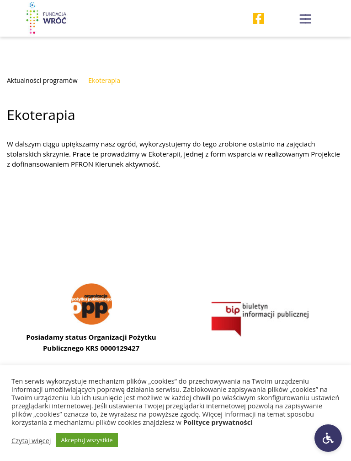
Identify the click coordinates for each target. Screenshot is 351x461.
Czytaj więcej (31, 440)
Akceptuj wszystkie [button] (87, 440)
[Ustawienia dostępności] (328, 438)
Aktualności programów (42, 80)
